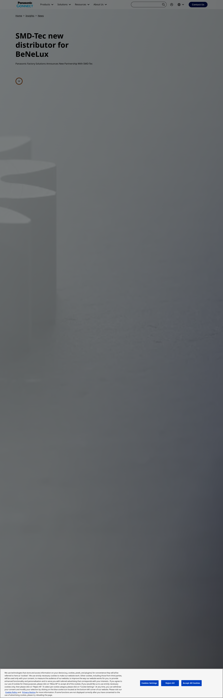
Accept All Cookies (191, 683)
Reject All (170, 683)
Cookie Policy (11, 692)
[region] (111, 683)
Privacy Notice (29, 692)
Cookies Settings (149, 683)
